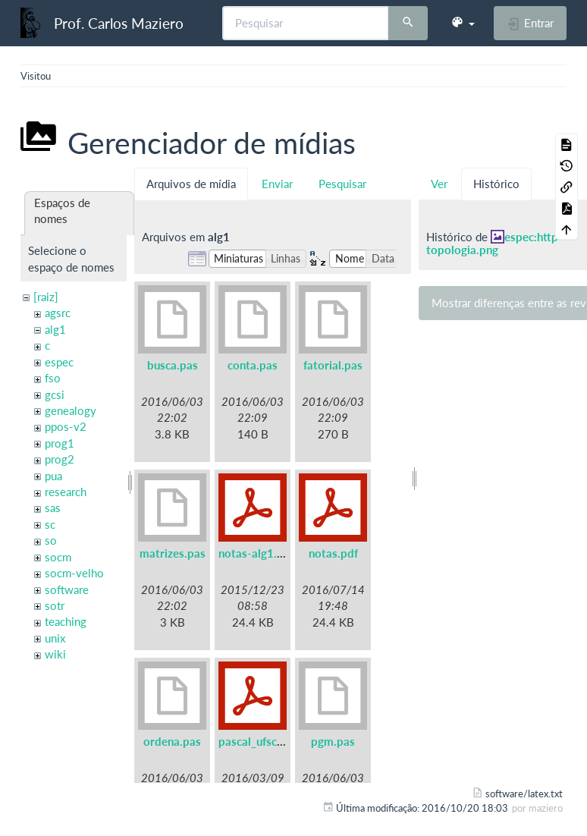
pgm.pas (333, 741)
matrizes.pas (173, 553)
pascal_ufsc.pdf (257, 741)
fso (53, 378)
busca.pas (172, 365)
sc (50, 524)
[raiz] (45, 296)
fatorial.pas (333, 365)
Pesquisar (342, 183)
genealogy (70, 410)
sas (53, 507)
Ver (439, 183)
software (67, 589)
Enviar (277, 183)
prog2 (59, 459)
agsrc (58, 312)
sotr (54, 605)
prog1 (59, 443)
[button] (462, 23)
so (51, 540)
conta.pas (253, 365)
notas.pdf (333, 553)
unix (55, 638)
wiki (55, 654)
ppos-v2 (65, 426)
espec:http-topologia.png (494, 243)
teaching (65, 621)
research (65, 491)
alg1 (55, 329)
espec (59, 362)
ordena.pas (172, 741)
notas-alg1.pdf (256, 553)
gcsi (54, 394)
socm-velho (74, 573)
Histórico (496, 183)
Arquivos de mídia (191, 183)
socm (58, 557)
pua (53, 475)
